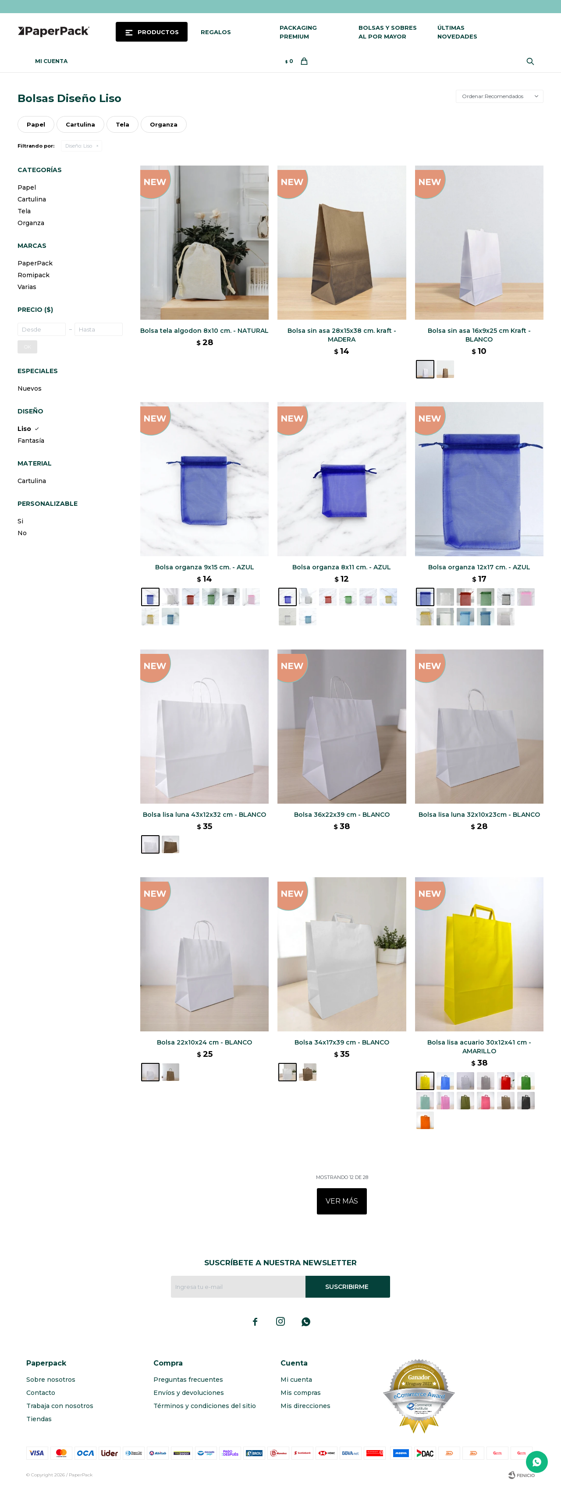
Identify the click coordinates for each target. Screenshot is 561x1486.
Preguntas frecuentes (188, 1380)
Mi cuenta (296, 1380)
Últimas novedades (457, 32)
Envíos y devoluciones (188, 1393)
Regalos (216, 31)
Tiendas (39, 1419)
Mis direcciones (305, 1406)
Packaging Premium (298, 32)
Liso (78, 146)
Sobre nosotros (50, 1380)
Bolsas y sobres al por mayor (388, 32)
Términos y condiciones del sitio (204, 1406)
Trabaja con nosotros (59, 1406)
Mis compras (300, 1393)
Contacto (40, 1393)
